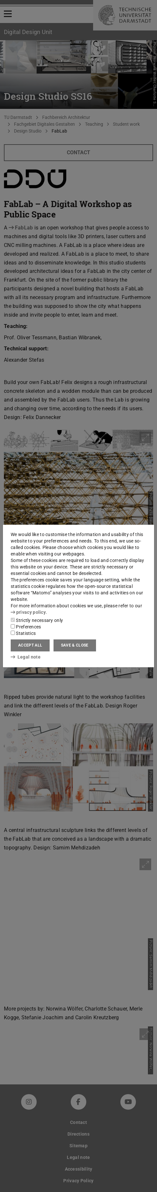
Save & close (75, 645)
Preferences (26, 626)
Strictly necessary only (37, 620)
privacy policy (28, 612)
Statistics (23, 633)
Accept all (30, 645)
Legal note (26, 657)
